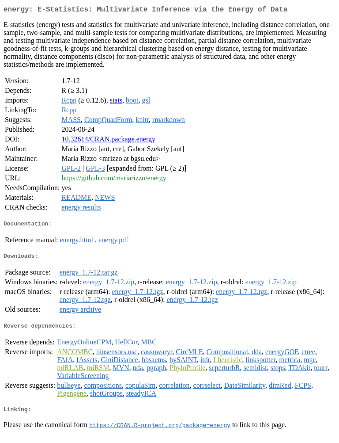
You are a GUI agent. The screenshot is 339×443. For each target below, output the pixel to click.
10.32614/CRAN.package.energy (108, 141)
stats (116, 102)
